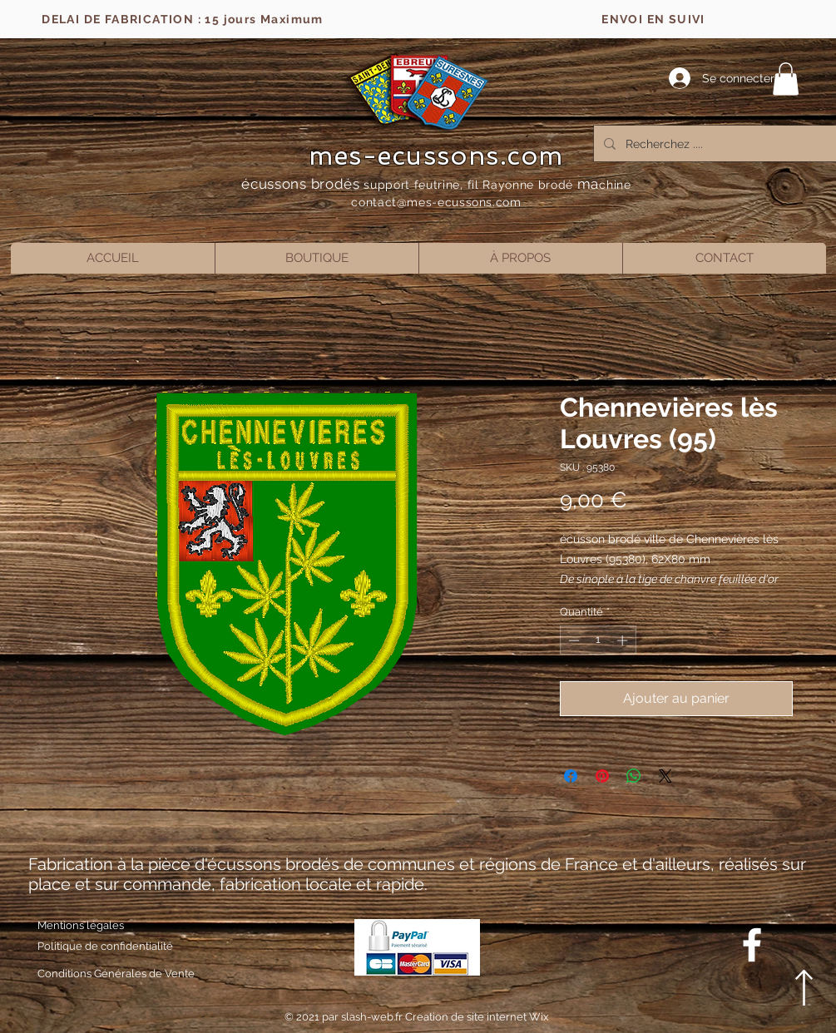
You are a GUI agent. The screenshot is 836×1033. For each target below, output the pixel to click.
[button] (785, 78)
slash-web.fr (373, 1017)
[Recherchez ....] (718, 143)
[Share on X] (665, 776)
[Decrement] (572, 640)
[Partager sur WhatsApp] (634, 776)
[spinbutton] (597, 640)
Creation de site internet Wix (477, 1017)
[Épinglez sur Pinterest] (602, 776)
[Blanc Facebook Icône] (752, 944)
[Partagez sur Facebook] (571, 776)
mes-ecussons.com (436, 156)
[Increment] (624, 640)
